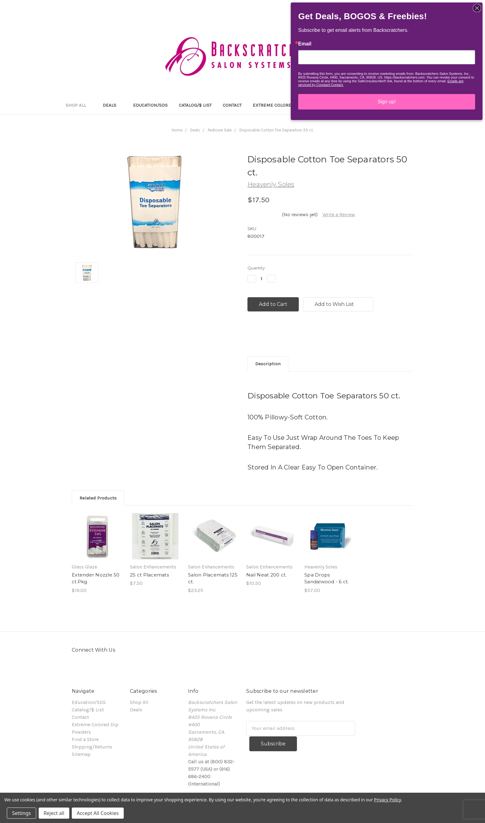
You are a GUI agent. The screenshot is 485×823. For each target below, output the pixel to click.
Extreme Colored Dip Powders (289, 105)
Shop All (79, 105)
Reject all (54, 813)
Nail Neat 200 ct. (266, 575)
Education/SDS (150, 105)
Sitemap (81, 754)
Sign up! (387, 101)
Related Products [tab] (98, 498)
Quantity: (256, 267)
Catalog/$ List (195, 105)
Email (304, 43)
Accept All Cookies (98, 813)
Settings (21, 813)
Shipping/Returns (92, 747)
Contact (232, 105)
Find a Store (85, 739)
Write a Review (339, 214)
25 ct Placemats (149, 575)
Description (268, 363)
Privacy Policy (387, 800)
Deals (112, 105)
